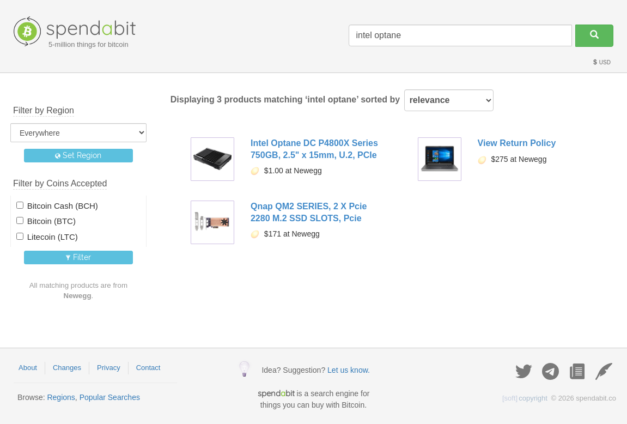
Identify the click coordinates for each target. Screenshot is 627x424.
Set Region (78, 155)
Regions (61, 397)
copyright (524, 398)
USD (601, 62)
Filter (78, 257)
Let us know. (348, 370)
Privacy (108, 368)
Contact (148, 368)
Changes (67, 368)
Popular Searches (110, 397)
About (28, 368)
